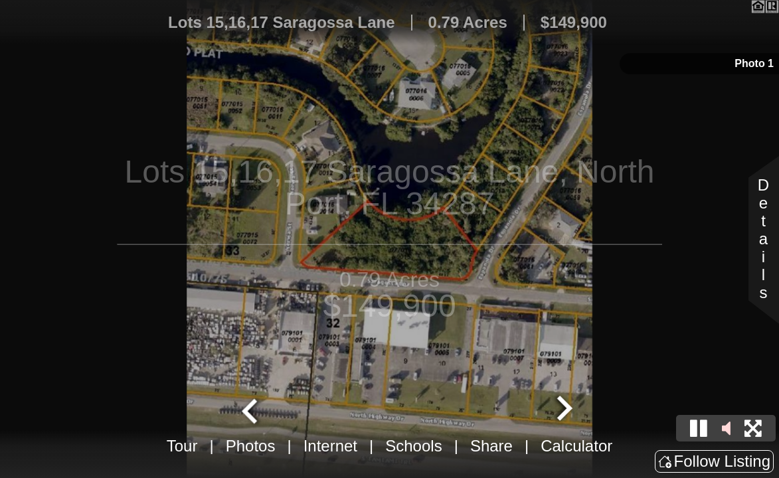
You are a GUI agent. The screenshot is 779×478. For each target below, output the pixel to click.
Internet (330, 446)
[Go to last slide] (251, 409)
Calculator (576, 446)
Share (491, 446)
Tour (182, 446)
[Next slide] (562, 409)
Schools (413, 446)
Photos (251, 446)
